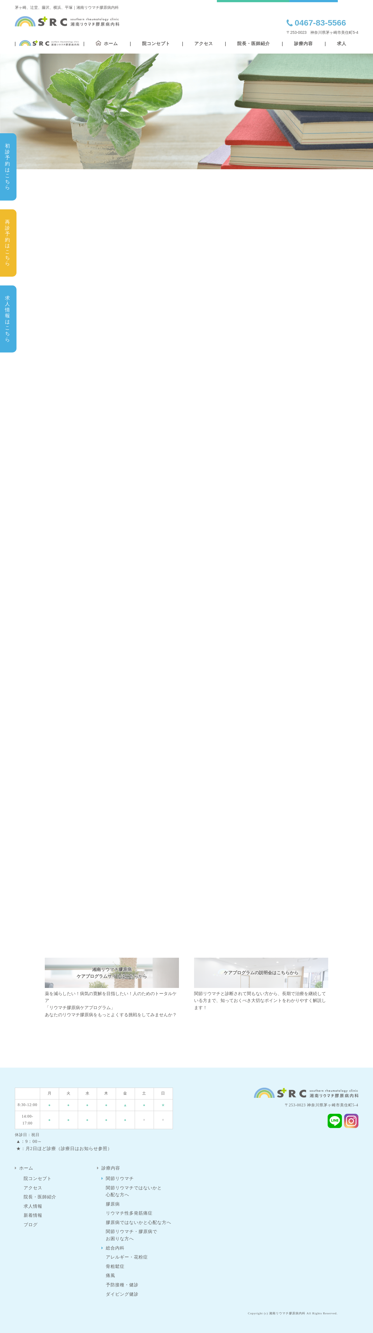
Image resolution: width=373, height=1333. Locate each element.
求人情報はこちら (7, 318)
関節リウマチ (120, 1178)
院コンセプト (156, 43)
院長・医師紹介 (253, 43)
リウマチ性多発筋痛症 (129, 1213)
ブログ (31, 1224)
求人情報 (33, 1206)
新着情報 (33, 1215)
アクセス (203, 43)
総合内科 (115, 1248)
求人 (341, 43)
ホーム (26, 1168)
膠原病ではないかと (138, 1222)
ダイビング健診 (122, 1294)
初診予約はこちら (7, 166)
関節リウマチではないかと (134, 1191)
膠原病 (113, 1204)
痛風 (110, 1275)
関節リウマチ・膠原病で (131, 1235)
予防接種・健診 (122, 1284)
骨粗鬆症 (115, 1266)
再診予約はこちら (7, 242)
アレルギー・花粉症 (127, 1257)
